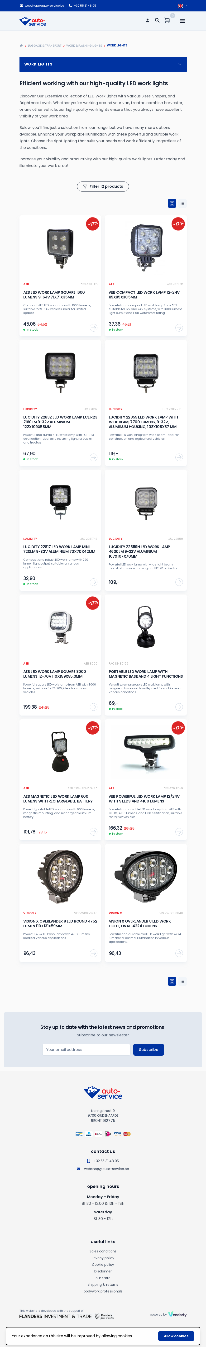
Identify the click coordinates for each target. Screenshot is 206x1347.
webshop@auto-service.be (41, 6)
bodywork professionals (103, 1291)
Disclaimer (103, 1271)
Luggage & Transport (45, 46)
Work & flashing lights (84, 46)
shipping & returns (103, 1284)
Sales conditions (103, 1251)
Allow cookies (176, 1336)
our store (103, 1278)
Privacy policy (103, 1258)
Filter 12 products (103, 186)
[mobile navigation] (182, 21)
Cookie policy (103, 1264)
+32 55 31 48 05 (82, 6)
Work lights (103, 64)
